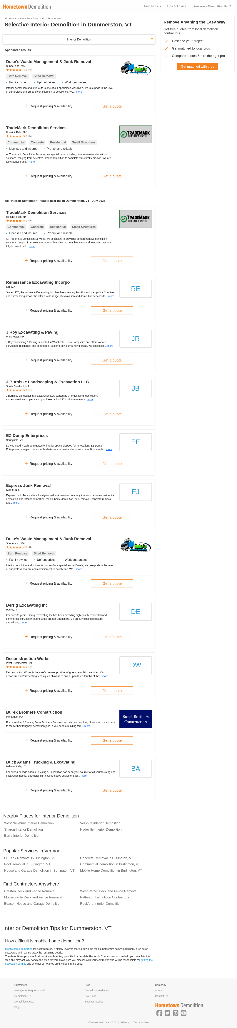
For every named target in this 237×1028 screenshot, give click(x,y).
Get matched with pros (197, 66)
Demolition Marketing (97, 990)
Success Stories (94, 1001)
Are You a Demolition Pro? (212, 6)
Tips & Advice (176, 6)
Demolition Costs (24, 1001)
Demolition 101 (23, 996)
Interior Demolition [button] (79, 39)
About (158, 990)
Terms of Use (140, 1022)
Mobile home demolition (19, 948)
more (79, 91)
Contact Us (161, 996)
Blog (17, 1007)
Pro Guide (90, 996)
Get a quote (112, 106)
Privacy (125, 1022)
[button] (159, 1013)
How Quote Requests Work (30, 990)
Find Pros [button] (151, 6)
